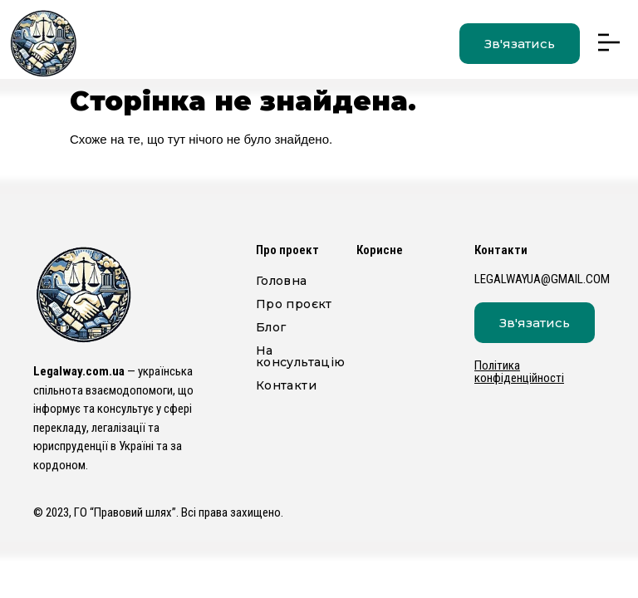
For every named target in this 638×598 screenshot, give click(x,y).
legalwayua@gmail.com (542, 279)
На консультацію (298, 356)
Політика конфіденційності (519, 371)
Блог (275, 327)
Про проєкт (294, 304)
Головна (281, 280)
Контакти (286, 385)
